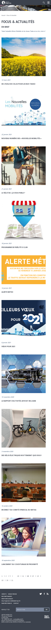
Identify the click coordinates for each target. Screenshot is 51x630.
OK (46, 609)
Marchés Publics (7, 603)
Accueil (3, 15)
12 (28, 576)
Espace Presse (12, 594)
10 (18, 576)
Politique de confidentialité (11, 601)
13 (33, 576)
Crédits (4, 594)
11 (23, 576)
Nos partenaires (7, 596)
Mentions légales (7, 598)
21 (12, 580)
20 (7, 580)
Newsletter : (6, 609)
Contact (16, 603)
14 (38, 576)
